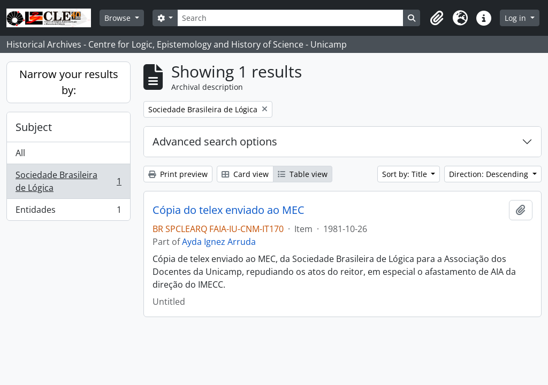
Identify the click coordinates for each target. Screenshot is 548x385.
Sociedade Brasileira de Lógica (68, 181)
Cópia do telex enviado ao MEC (229, 210)
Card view (245, 174)
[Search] (290, 18)
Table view (303, 174)
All (20, 153)
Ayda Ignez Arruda (219, 242)
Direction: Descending (489, 174)
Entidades (68, 211)
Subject (34, 127)
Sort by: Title (405, 174)
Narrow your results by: (68, 82)
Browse (118, 18)
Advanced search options (215, 141)
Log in (516, 18)
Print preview (178, 174)
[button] (436, 18)
